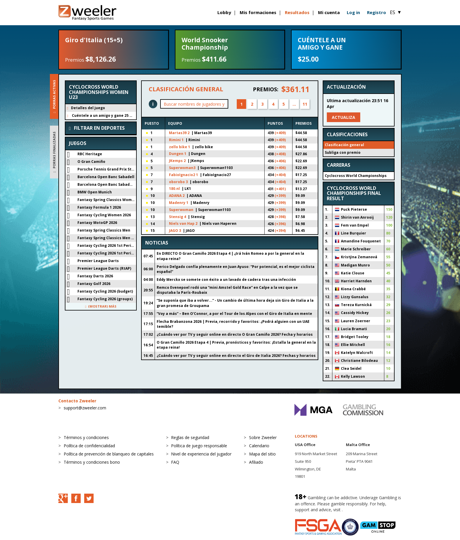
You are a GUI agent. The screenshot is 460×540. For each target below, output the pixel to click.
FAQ (175, 462)
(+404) (280, 174)
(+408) (280, 153)
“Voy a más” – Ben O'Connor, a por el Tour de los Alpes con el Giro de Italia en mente (234, 313)
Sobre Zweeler (263, 437)
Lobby (224, 12)
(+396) (280, 223)
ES (396, 12)
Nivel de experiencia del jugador (201, 454)
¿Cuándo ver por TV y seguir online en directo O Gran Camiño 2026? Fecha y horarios (235, 334)
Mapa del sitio (262, 454)
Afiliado (256, 462)
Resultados (297, 12)
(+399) (280, 195)
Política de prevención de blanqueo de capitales (109, 454)
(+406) (280, 160)
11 (304, 104)
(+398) (280, 216)
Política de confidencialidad (89, 445)
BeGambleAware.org (363, 509)
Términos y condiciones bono (92, 462)
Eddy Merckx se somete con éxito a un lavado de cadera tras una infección (226, 279)
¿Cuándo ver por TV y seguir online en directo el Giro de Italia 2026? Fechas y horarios (236, 355)
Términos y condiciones (86, 437)
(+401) (280, 188)
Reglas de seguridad (190, 437)
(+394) (280, 230)
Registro (376, 12)
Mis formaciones (258, 12)
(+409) (280, 132)
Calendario (259, 445)
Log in (353, 12)
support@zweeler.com (85, 408)
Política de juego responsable (199, 445)
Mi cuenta (329, 12)
